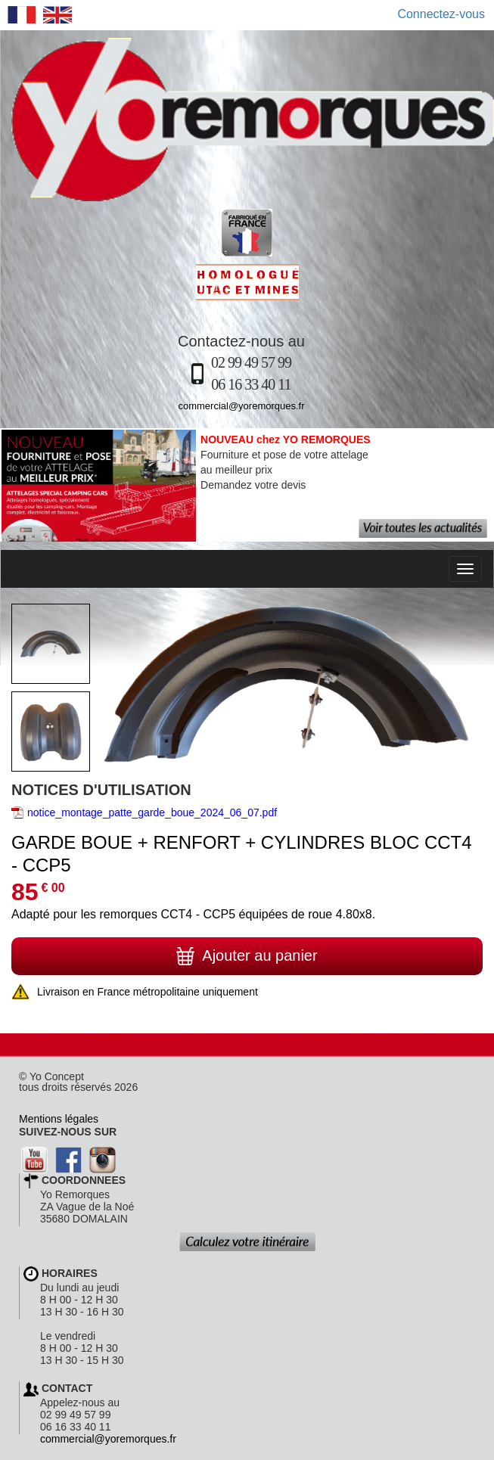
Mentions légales (58, 1119)
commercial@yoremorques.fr (241, 406)
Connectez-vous (441, 14)
